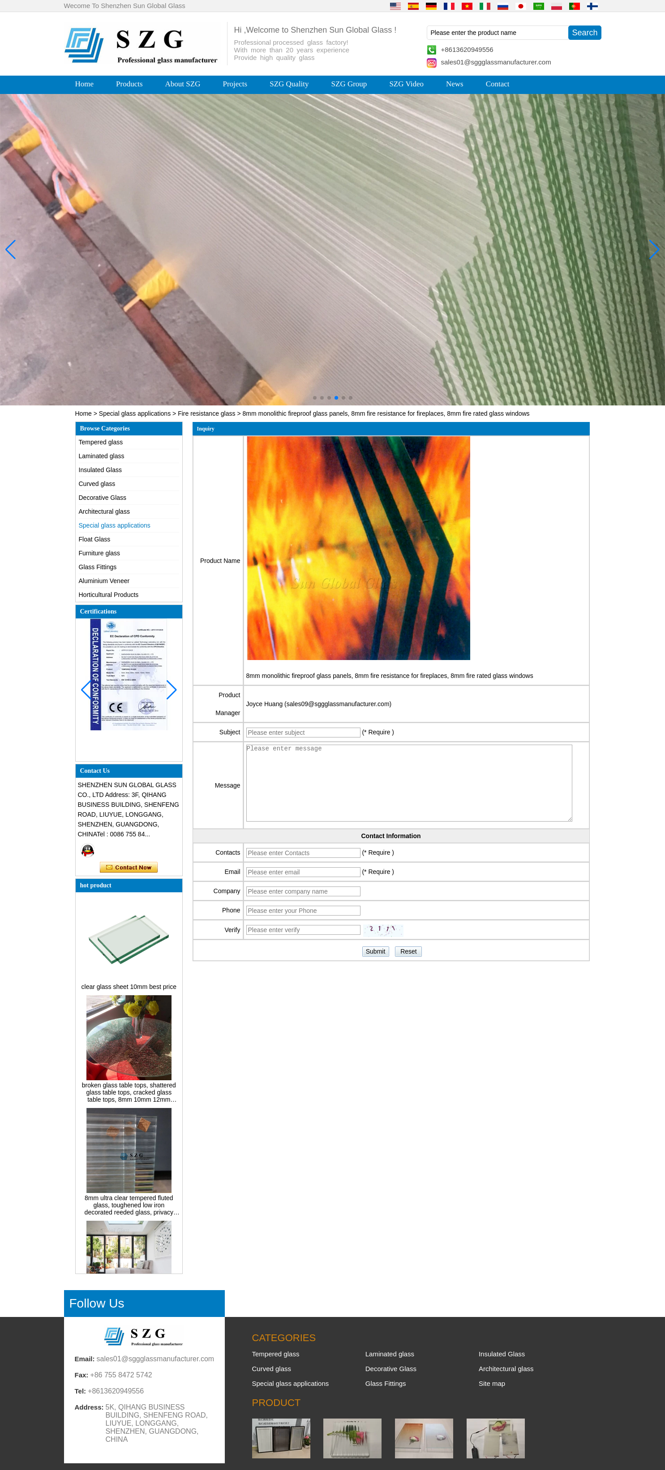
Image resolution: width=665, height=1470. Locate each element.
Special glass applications (135, 413)
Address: (89, 1407)
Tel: (80, 1391)
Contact (498, 84)
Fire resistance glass (206, 413)
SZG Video (406, 84)
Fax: (82, 1375)
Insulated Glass (100, 469)
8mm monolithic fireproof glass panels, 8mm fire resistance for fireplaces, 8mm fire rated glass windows (389, 675)
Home (84, 84)
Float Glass (95, 539)
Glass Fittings (98, 567)
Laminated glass (101, 456)
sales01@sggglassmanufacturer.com (496, 62)
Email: (85, 1359)
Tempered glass (101, 442)
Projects (235, 84)
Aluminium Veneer (104, 580)
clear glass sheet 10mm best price (129, 989)
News (454, 84)
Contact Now (129, 867)
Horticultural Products (109, 594)
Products (129, 84)
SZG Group (349, 84)
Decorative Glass (103, 497)
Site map (492, 1383)
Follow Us (96, 1303)
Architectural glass (104, 511)
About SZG (183, 84)
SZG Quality (289, 84)
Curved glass (97, 483)
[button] (315, 398)
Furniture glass (99, 553)
